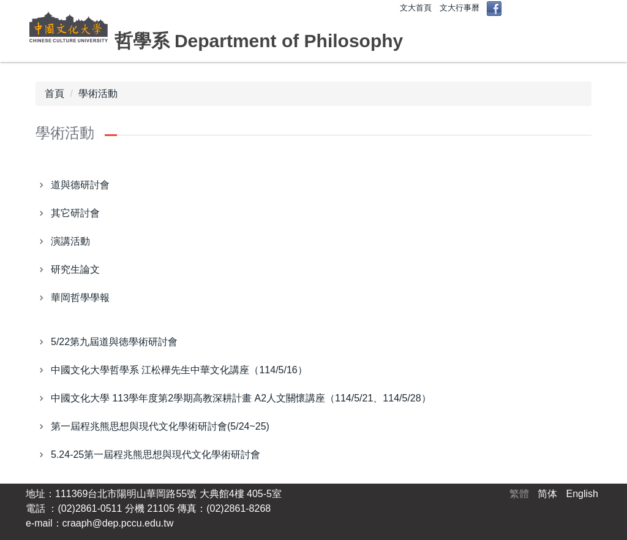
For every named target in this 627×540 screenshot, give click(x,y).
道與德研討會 (80, 185)
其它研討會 (75, 213)
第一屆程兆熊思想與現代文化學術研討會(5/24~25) (160, 426)
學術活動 (98, 93)
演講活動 (70, 241)
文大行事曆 (459, 7)
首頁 (54, 93)
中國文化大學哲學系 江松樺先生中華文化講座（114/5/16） (179, 370)
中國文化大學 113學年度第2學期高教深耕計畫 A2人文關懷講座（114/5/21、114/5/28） (241, 398)
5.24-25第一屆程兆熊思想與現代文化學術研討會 (155, 454)
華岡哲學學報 (80, 297)
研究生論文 (75, 269)
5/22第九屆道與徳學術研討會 (114, 342)
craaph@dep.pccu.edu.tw (118, 523)
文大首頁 (416, 7)
